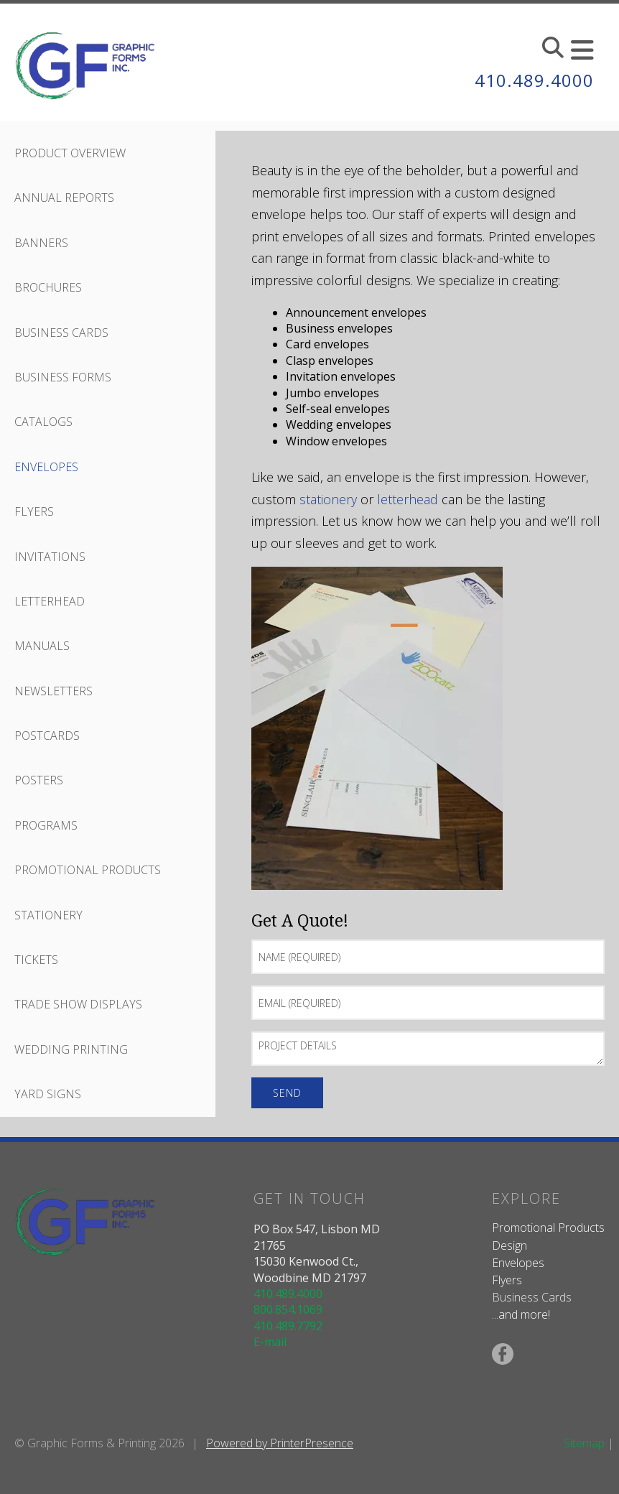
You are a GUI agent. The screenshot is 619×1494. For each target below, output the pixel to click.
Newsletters (53, 691)
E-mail (270, 1342)
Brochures (48, 287)
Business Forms (62, 377)
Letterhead (49, 601)
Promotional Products (87, 870)
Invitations (49, 557)
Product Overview (70, 153)
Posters (38, 780)
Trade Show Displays (78, 1004)
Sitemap (584, 1443)
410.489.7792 (287, 1326)
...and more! (521, 1314)
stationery (328, 499)
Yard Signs (47, 1094)
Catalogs (43, 422)
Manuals (42, 646)
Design (509, 1245)
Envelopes (46, 467)
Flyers (34, 511)
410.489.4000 (534, 80)
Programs (46, 825)
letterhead (407, 499)
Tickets (36, 960)
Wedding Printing (71, 1049)
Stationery (48, 915)
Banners (41, 243)
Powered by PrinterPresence (279, 1443)
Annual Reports (64, 197)
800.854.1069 (287, 1309)
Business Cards (61, 332)
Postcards (47, 735)
